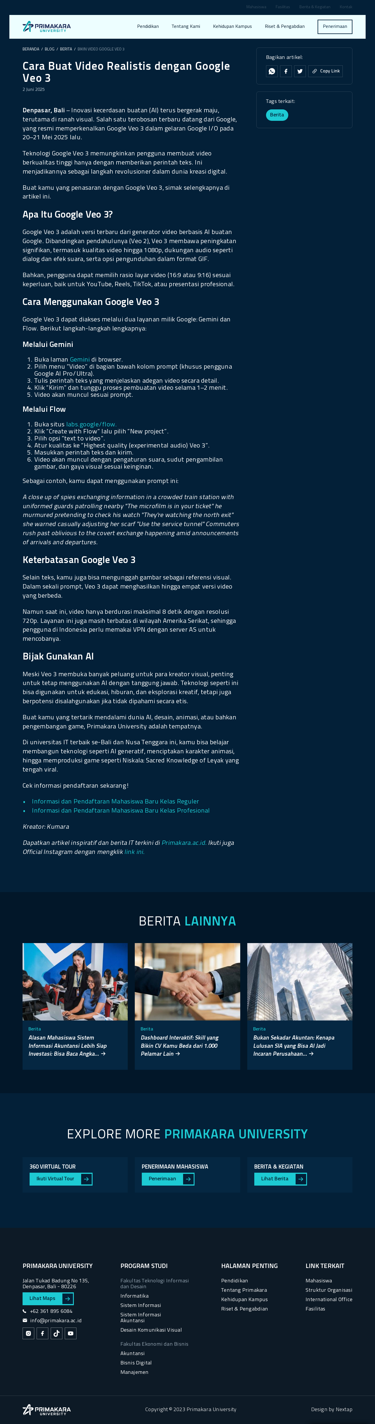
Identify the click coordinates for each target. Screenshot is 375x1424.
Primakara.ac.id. (184, 843)
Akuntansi (132, 1354)
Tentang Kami (186, 26)
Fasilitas (283, 7)
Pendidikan (148, 26)
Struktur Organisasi (329, 1290)
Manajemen (134, 1372)
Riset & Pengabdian (285, 26)
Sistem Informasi (140, 1305)
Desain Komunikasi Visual (151, 1330)
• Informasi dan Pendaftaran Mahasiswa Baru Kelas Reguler (111, 802)
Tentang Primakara (244, 1290)
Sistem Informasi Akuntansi (140, 1318)
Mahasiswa (256, 7)
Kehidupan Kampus (232, 26)
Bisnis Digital (136, 1363)
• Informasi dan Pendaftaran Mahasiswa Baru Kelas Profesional (116, 811)
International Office (329, 1300)
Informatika (134, 1296)
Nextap (344, 1410)
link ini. (134, 852)
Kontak (346, 7)
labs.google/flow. (91, 424)
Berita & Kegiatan (314, 7)
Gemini (80, 360)
